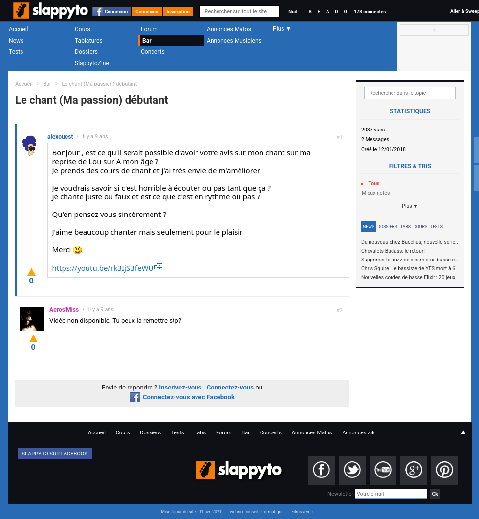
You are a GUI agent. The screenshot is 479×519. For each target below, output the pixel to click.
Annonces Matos (229, 29)
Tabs (405, 226)
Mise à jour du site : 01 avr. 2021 (191, 511)
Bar (147, 40)
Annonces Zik (358, 433)
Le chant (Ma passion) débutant (99, 84)
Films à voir (302, 511)
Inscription (178, 11)
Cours (82, 29)
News (16, 40)
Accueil (18, 29)
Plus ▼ (410, 206)
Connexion (116, 11)
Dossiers (86, 51)
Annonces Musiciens (234, 40)
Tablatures (89, 40)
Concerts (153, 51)
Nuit (292, 11)
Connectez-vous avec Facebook (182, 397)
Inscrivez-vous (180, 387)
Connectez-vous (230, 387)
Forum (149, 29)
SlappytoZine (92, 63)
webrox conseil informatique (256, 511)
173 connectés (370, 11)
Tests (16, 51)
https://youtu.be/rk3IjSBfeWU (102, 268)
